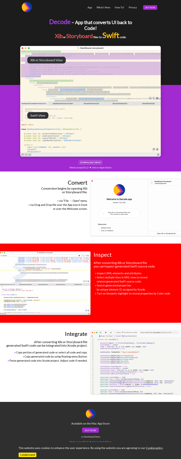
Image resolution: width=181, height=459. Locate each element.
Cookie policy (154, 448)
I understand (27, 454)
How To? (119, 7)
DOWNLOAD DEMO (90, 162)
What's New (103, 7)
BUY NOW (150, 7)
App (90, 7)
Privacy (133, 7)
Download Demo (91, 436)
